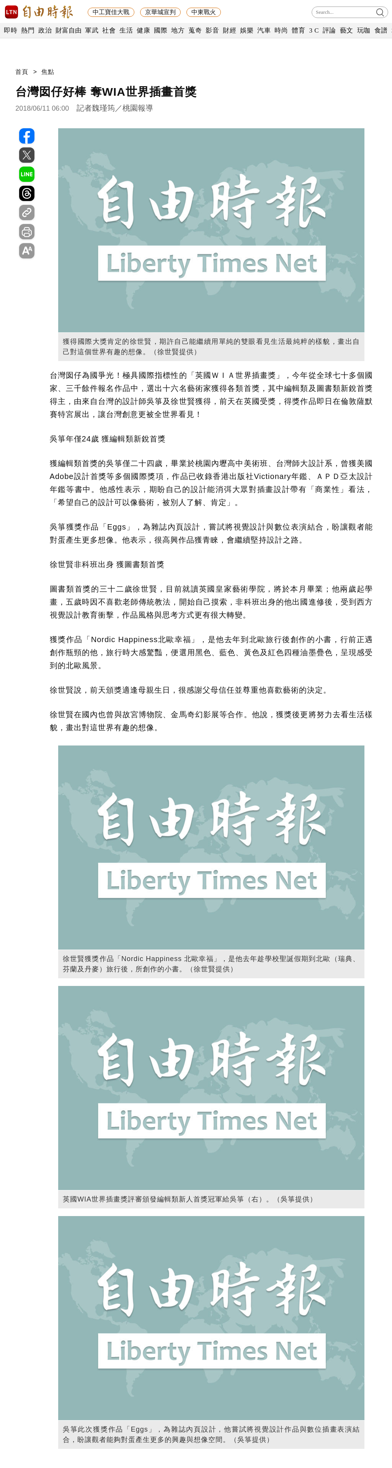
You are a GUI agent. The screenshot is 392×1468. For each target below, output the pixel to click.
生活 (126, 30)
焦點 (47, 72)
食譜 (381, 30)
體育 (298, 30)
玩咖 (364, 30)
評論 (329, 30)
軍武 (91, 30)
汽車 (264, 30)
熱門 (27, 30)
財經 (229, 30)
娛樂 (246, 30)
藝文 (346, 30)
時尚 (281, 30)
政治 (45, 30)
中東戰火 (203, 12)
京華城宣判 (160, 12)
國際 (160, 30)
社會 (109, 30)
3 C (314, 30)
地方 (178, 30)
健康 (143, 30)
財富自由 (68, 30)
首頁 (21, 72)
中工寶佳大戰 (111, 12)
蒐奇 (195, 30)
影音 (212, 30)
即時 (10, 30)
